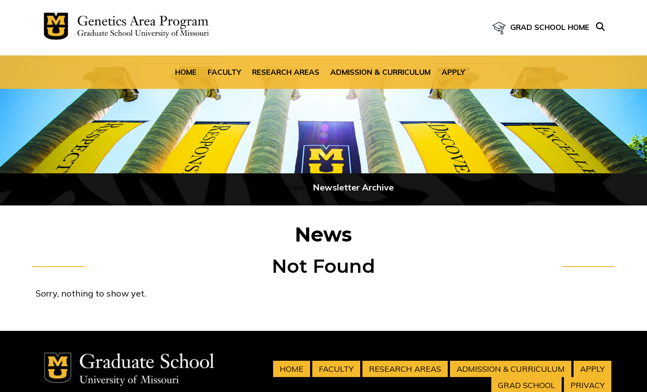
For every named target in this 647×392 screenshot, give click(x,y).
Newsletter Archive (353, 187)
